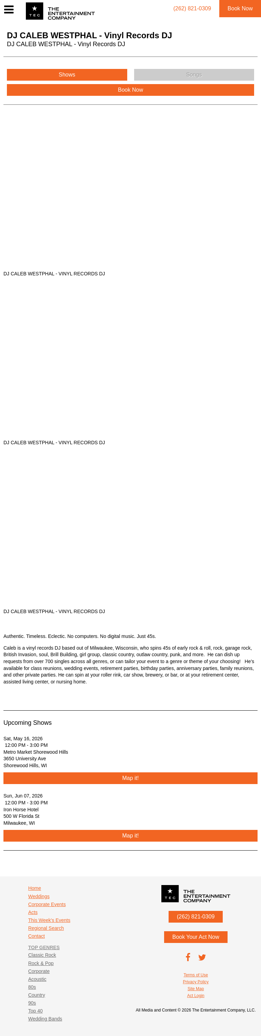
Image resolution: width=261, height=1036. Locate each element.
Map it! (130, 778)
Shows (67, 75)
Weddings (39, 896)
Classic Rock (42, 955)
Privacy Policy (196, 981)
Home (34, 888)
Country (36, 995)
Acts (33, 912)
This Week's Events (49, 920)
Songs (194, 75)
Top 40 (35, 1011)
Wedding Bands (45, 1019)
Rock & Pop (41, 963)
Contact (36, 936)
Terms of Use (195, 975)
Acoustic (37, 979)
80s (32, 987)
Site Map (196, 988)
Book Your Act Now (195, 937)
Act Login (195, 995)
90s (32, 1003)
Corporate (39, 971)
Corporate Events (47, 904)
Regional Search (46, 928)
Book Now (240, 8)
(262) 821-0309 (195, 917)
